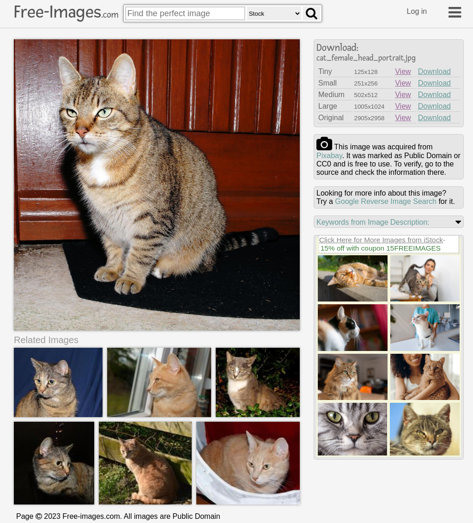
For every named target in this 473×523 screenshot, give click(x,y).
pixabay (329, 156)
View (403, 71)
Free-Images (66, 12)
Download (434, 71)
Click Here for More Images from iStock (381, 240)
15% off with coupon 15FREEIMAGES (381, 248)
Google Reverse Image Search (386, 201)
